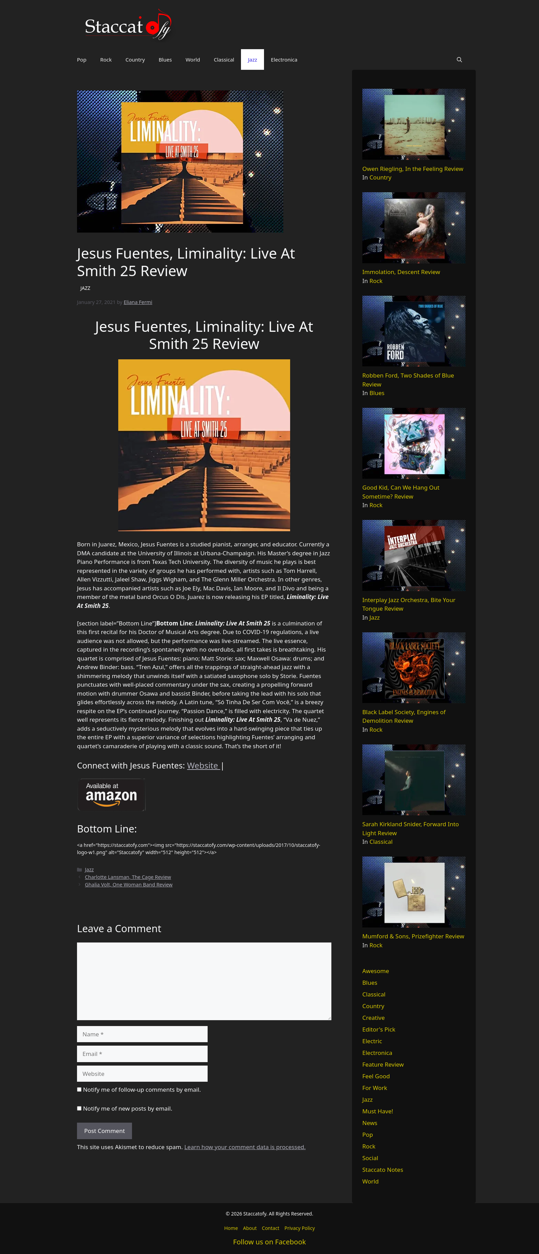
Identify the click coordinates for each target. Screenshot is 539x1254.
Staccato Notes (382, 1170)
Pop (81, 59)
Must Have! (377, 1111)
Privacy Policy (299, 1228)
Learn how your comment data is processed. (245, 1147)
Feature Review (383, 1064)
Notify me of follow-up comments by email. (142, 1089)
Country (135, 59)
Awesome (375, 971)
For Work (374, 1088)
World (193, 59)
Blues (165, 59)
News (369, 1123)
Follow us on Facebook (269, 1241)
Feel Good (376, 1076)
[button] (459, 59)
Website (203, 765)
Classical (224, 59)
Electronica (284, 59)
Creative (373, 1018)
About (250, 1228)
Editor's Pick (378, 1029)
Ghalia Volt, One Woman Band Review (129, 884)
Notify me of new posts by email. (127, 1108)
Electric (372, 1041)
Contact (270, 1228)
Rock (106, 59)
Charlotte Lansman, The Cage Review (128, 877)
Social (370, 1158)
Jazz (252, 59)
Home (231, 1228)
